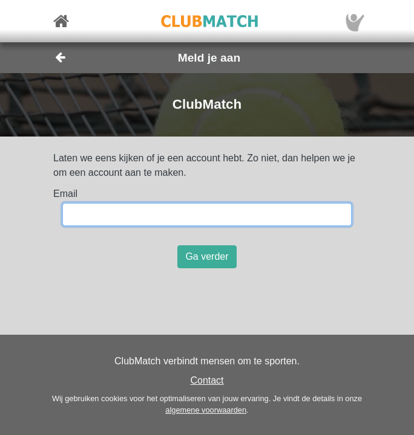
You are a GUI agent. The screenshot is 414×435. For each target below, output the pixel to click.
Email (65, 193)
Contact (206, 380)
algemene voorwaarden (205, 409)
